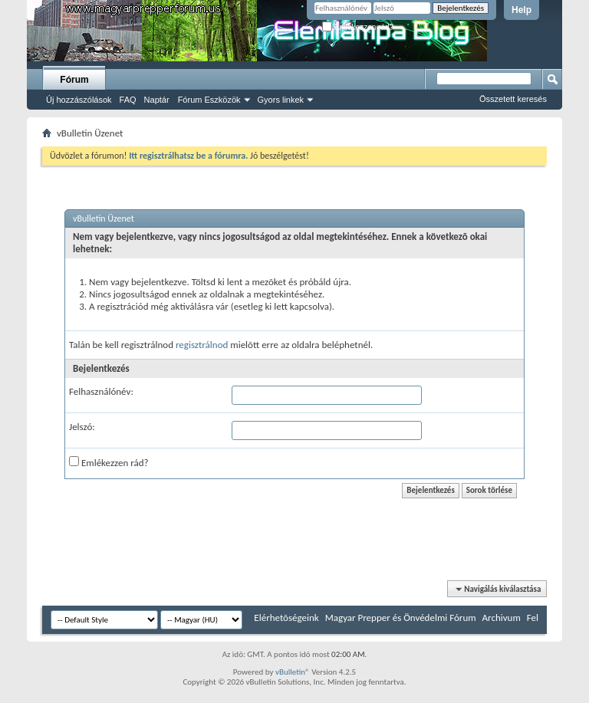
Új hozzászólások (79, 99)
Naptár (156, 99)
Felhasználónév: (101, 391)
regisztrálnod (202, 344)
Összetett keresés (513, 98)
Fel (532, 617)
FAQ (128, 99)
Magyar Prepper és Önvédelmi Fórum (400, 617)
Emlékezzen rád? (357, 27)
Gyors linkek (281, 99)
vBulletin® (292, 672)
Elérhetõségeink (286, 617)
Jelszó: (82, 426)
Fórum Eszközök (209, 99)
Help (521, 10)
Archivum (501, 617)
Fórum (74, 79)
